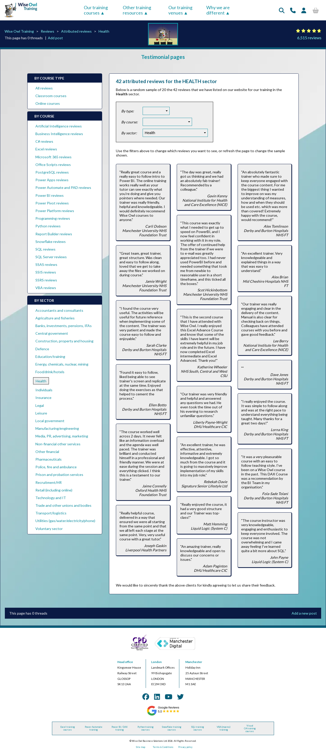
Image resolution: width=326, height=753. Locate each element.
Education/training (50, 356)
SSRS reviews (46, 280)
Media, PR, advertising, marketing (61, 436)
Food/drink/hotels (49, 372)
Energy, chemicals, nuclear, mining (61, 364)
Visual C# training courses (250, 728)
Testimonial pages (163, 57)
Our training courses (96, 10)
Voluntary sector (49, 528)
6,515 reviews (309, 37)
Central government (51, 333)
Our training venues (180, 10)
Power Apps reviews (52, 180)
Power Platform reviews (54, 211)
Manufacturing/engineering (57, 428)
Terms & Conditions (163, 747)
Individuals (43, 390)
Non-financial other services (57, 444)
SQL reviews (45, 249)
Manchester (193, 662)
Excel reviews (46, 149)
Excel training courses (67, 728)
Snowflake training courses (171, 728)
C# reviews (44, 141)
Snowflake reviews (50, 241)
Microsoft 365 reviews (53, 157)
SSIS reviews (45, 272)
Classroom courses (50, 96)
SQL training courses (197, 728)
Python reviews (48, 226)
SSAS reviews (46, 264)
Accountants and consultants (59, 310)
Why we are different (218, 10)
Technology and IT (50, 498)
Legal (39, 405)
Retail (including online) (53, 490)
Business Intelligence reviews (59, 134)
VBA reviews (45, 287)
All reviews (44, 88)
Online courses (47, 103)
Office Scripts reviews (53, 164)
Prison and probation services (59, 474)
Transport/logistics (50, 513)
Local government (49, 421)
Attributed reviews (76, 31)
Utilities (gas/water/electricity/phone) (65, 520)
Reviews (47, 31)
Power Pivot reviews (52, 203)
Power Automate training (93, 728)
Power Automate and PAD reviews (63, 187)
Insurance (43, 397)
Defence (42, 349)
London (156, 662)
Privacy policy (185, 747)
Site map (140, 747)
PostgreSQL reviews (52, 172)
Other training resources (137, 10)
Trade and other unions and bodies (63, 505)
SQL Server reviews (51, 257)
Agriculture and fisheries (55, 318)
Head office (125, 662)
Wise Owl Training (19, 31)
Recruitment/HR (48, 482)
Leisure (41, 413)
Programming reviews (52, 218)
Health (104, 31)
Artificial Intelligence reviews (58, 126)
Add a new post (304, 613)
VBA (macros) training (223, 728)
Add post (55, 38)
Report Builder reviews (53, 234)
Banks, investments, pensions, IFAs (63, 325)
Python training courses (146, 728)
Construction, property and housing (64, 341)
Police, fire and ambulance (56, 467)
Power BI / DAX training (120, 728)
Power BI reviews (49, 195)
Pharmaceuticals (48, 459)
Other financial (47, 451)
